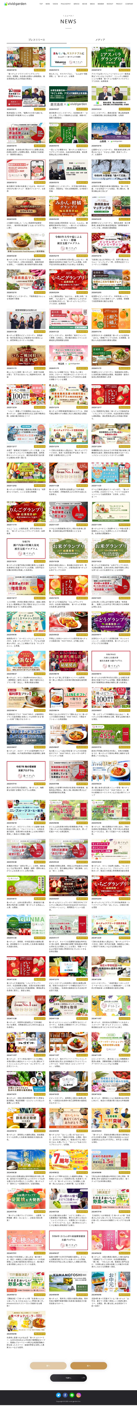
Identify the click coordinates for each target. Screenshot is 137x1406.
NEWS (48, 4)
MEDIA (92, 4)
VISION (55, 4)
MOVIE (84, 4)
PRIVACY (119, 4)
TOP (41, 4)
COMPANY (129, 4)
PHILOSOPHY (66, 4)
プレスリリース (37, 40)
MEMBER (101, 4)
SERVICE (76, 4)
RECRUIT (110, 4)
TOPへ (68, 1379)
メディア (100, 40)
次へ (88, 1366)
